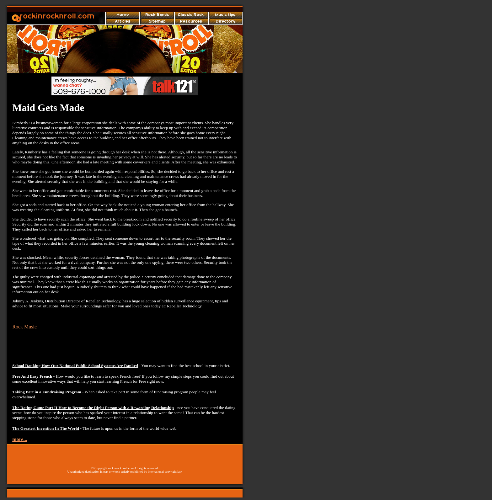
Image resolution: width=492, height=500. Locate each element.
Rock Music (24, 326)
